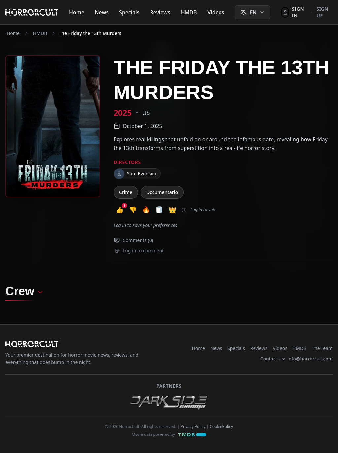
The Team (322, 348)
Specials (129, 12)
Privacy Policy (193, 426)
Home (76, 12)
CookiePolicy (221, 426)
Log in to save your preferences (145, 225)
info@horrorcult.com (310, 359)
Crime (125, 192)
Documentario (162, 192)
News (102, 12)
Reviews (160, 12)
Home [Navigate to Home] (13, 33)
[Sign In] (294, 12)
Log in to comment (139, 250)
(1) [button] (184, 209)
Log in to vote (203, 209)
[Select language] (252, 12)
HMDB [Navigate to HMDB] (40, 33)
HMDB (189, 12)
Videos (216, 12)
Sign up (322, 12)
